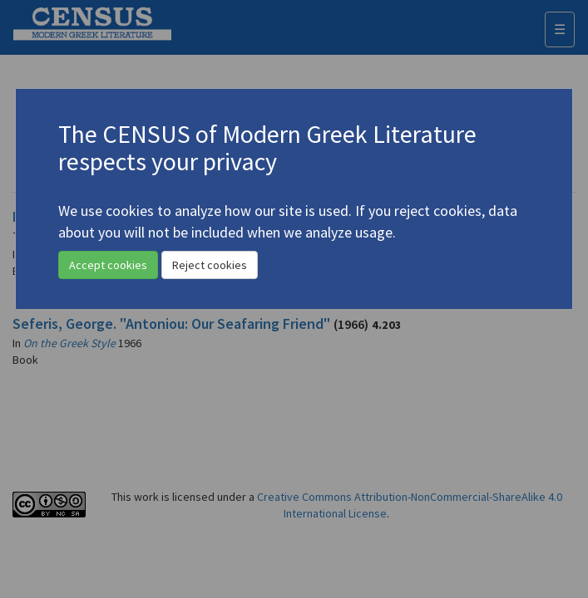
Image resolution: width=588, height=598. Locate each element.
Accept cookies (108, 264)
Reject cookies (209, 264)
